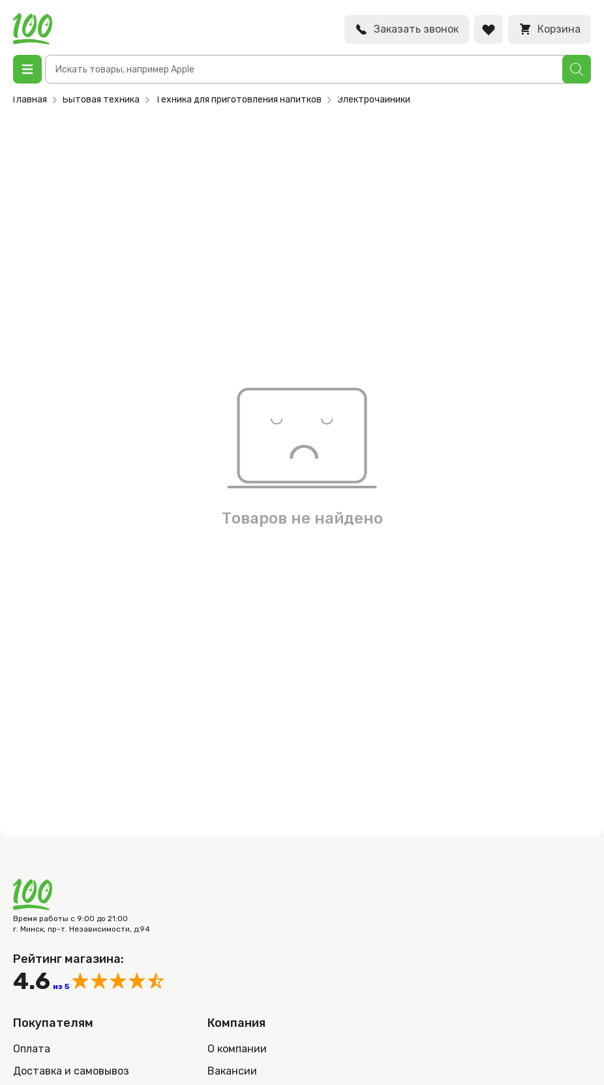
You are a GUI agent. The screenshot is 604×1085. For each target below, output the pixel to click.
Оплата (31, 1049)
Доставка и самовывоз (71, 1071)
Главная (30, 99)
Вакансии (232, 1071)
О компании (237, 1049)
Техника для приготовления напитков (238, 99)
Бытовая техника (101, 99)
